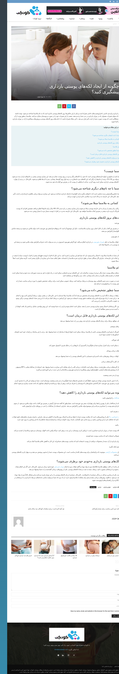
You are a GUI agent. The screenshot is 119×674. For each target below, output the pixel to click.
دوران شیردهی (52, 467)
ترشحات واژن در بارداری (85, 555)
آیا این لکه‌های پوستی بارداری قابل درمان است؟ (98, 154)
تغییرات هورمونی (91, 242)
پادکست (102, 19)
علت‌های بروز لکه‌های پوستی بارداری (102, 143)
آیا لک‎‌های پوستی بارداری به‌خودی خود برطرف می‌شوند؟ (95, 162)
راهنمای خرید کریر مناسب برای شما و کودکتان (100, 509)
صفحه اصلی (110, 666)
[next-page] (109, 561)
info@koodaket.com (54, 649)
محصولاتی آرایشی (104, 452)
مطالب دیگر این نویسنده (91, 535)
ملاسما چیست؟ (109, 132)
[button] (112, 19)
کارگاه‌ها (41, 19)
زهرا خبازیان (33, 97)
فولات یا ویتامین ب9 (108, 417)
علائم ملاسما (110, 147)
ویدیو (93, 19)
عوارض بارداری (100, 487)
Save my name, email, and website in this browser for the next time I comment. (88, 611)
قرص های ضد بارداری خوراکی (15, 555)
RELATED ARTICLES (107, 535)
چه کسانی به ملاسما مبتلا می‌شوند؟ (102, 139)
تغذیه (84, 19)
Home (113, 24)
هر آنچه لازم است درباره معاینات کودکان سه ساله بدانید (39, 509)
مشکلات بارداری (110, 487)
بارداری (64, 19)
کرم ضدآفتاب (110, 398)
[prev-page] (113, 561)
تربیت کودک (29, 19)
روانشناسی (53, 19)
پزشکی (75, 19)
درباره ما (103, 666)
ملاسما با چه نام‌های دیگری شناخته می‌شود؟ (99, 135)
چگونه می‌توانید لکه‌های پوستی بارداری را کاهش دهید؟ (96, 158)
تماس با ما (97, 666)
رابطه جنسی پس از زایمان (107, 555)
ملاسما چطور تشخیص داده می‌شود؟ (102, 150)
